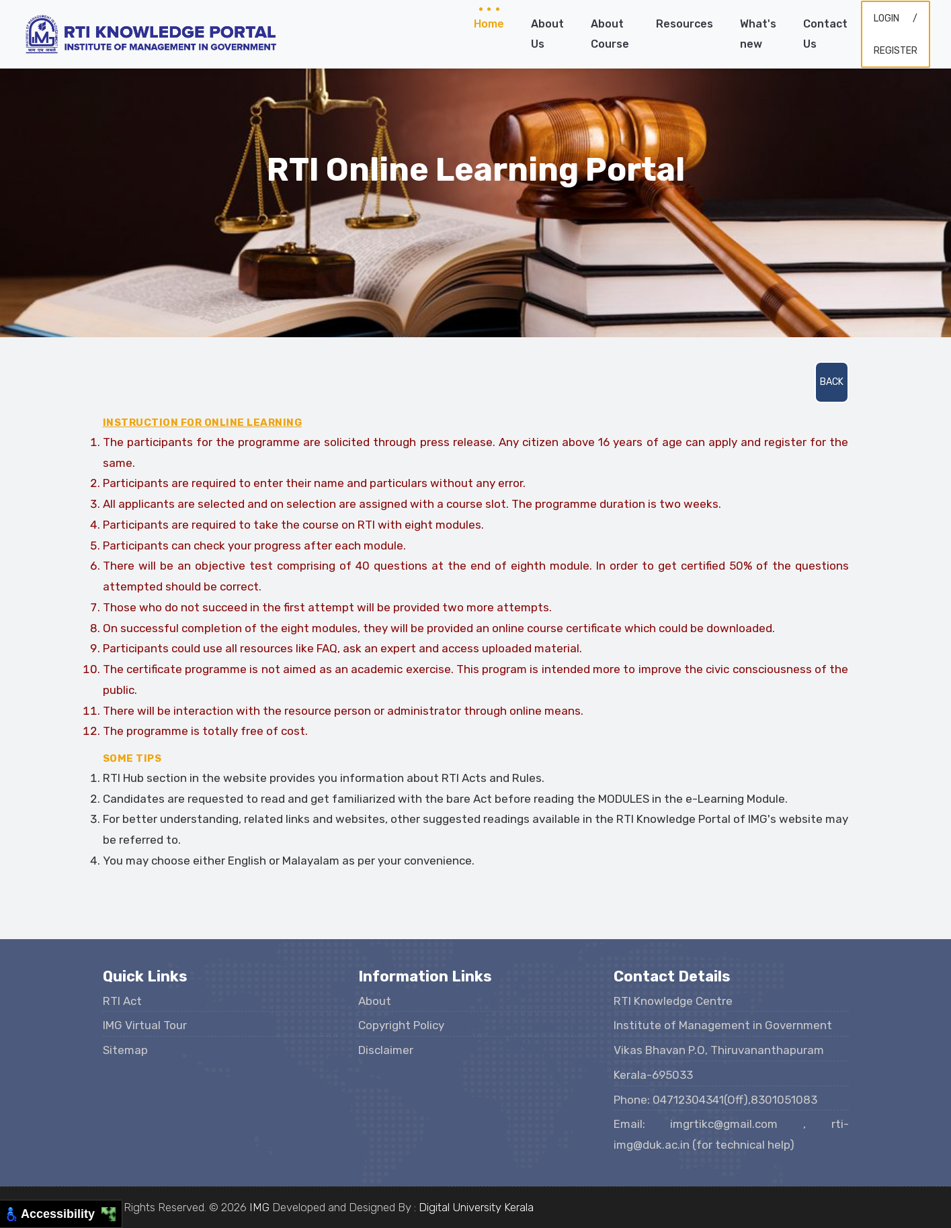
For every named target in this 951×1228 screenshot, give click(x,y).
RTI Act (122, 1001)
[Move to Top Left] (105, 1211)
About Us (547, 33)
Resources (684, 23)
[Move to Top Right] (112, 1211)
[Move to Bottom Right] (112, 1218)
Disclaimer (385, 1050)
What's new (758, 33)
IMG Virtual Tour (145, 1025)
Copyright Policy (401, 1025)
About (374, 1001)
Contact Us (825, 33)
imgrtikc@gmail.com (736, 1124)
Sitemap (125, 1050)
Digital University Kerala (476, 1207)
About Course (610, 33)
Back (831, 382)
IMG (259, 1207)
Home (489, 23)
